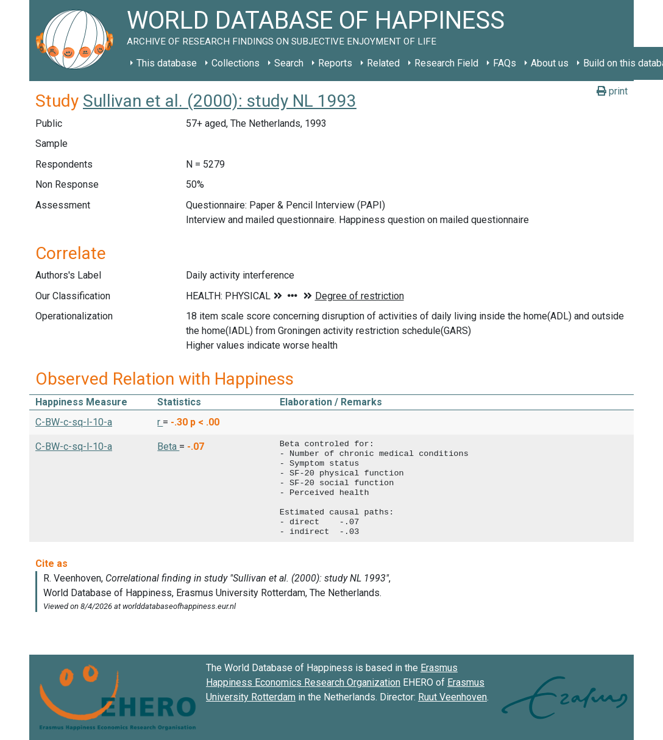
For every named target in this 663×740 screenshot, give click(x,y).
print (612, 91)
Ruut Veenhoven (452, 697)
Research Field (446, 63)
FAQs (504, 63)
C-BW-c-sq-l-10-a (73, 422)
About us (550, 63)
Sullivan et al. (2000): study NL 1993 (219, 101)
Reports (335, 63)
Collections (235, 63)
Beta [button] (168, 446)
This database (166, 63)
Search (288, 63)
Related (383, 63)
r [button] (160, 422)
